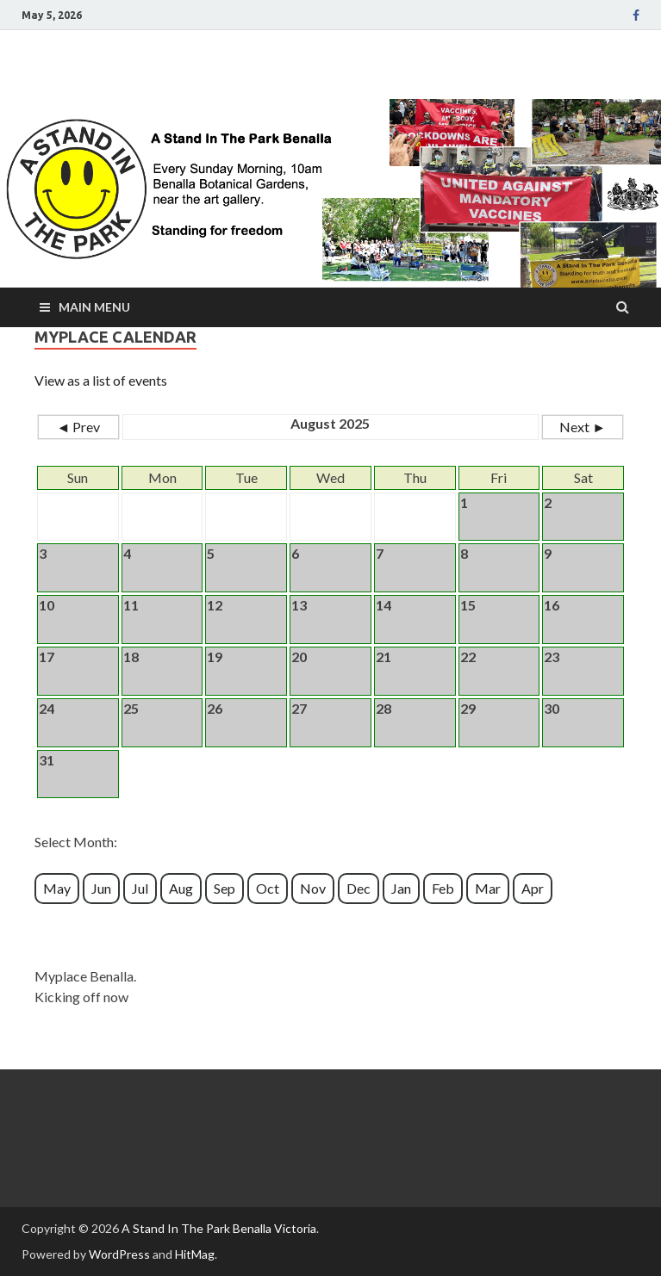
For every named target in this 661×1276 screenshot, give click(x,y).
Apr (532, 888)
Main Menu (94, 307)
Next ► (582, 426)
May (57, 888)
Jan (401, 888)
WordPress (119, 1254)
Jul (140, 888)
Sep (224, 888)
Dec (358, 888)
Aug (181, 888)
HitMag (195, 1254)
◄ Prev (79, 426)
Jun (101, 888)
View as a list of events (100, 380)
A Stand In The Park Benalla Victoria (219, 1228)
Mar (488, 888)
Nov (313, 888)
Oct (267, 888)
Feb (443, 888)
